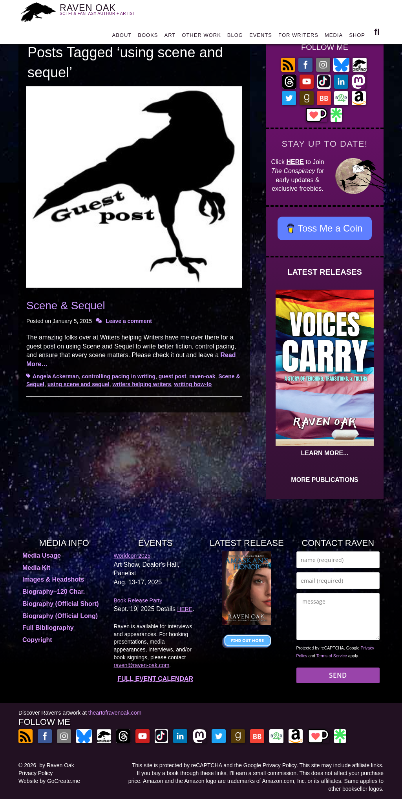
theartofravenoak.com (114, 713)
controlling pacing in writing (118, 376)
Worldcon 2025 (132, 556)
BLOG (235, 37)
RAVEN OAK (102, 12)
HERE (295, 162)
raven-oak (202, 376)
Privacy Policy (35, 773)
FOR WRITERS (298, 37)
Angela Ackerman (56, 376)
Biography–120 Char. (53, 591)
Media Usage (41, 555)
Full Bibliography (48, 627)
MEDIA (334, 37)
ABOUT (122, 37)
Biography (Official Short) (60, 603)
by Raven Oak (56, 765)
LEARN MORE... (325, 453)
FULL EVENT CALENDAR (155, 678)
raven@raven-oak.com (142, 665)
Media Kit (36, 567)
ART (170, 37)
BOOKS (148, 37)
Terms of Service (331, 655)
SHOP (357, 37)
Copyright (37, 640)
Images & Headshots (53, 579)
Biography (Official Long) (60, 616)
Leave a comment (129, 321)
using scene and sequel (79, 384)
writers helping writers (141, 384)
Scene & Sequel (65, 305)
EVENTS (260, 37)
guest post (172, 376)
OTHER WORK (201, 37)
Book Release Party (138, 600)
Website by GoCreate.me (49, 781)
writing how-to (193, 384)
